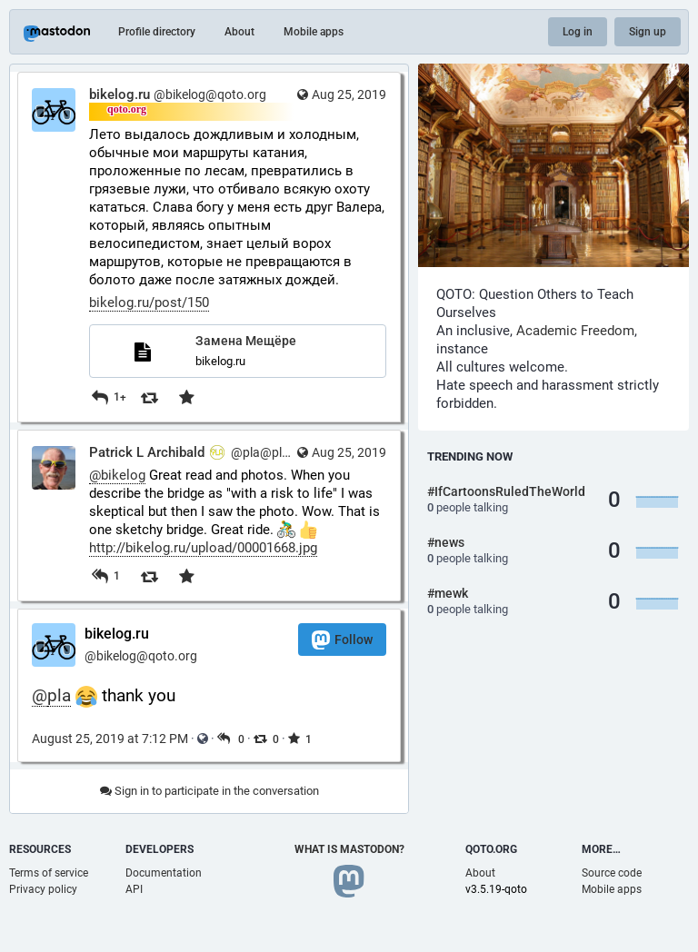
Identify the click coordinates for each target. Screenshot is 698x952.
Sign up (647, 31)
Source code (612, 873)
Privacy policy (43, 889)
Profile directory (156, 31)
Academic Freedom (575, 330)
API (134, 889)
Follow (342, 640)
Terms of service (48, 873)
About (239, 31)
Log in (578, 31)
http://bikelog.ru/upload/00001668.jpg (203, 548)
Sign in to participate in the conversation (209, 791)
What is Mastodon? (349, 849)
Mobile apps (314, 31)
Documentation (163, 873)
